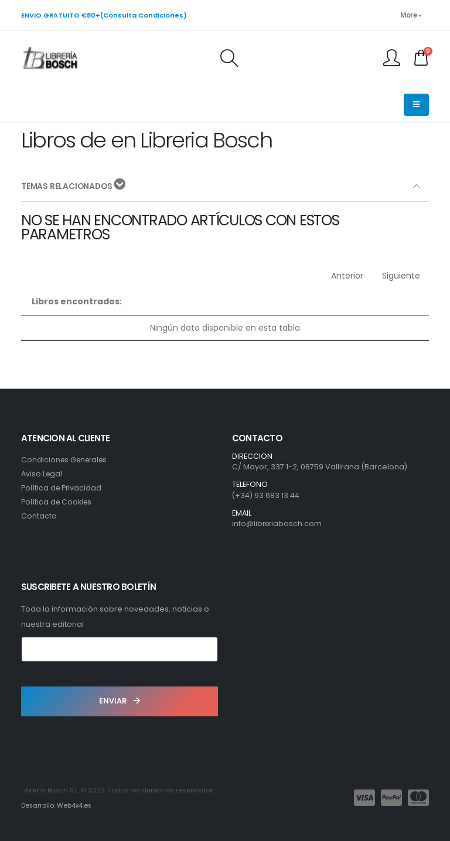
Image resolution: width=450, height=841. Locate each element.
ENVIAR (119, 701)
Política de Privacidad (62, 488)
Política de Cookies (57, 502)
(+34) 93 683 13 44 (266, 495)
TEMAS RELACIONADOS (74, 186)
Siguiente (401, 276)
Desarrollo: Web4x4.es (57, 805)
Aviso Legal (42, 474)
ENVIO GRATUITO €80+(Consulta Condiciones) (104, 15)
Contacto (39, 516)
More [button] (410, 15)
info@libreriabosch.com (278, 523)
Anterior (347, 276)
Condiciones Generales (66, 460)
